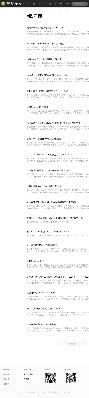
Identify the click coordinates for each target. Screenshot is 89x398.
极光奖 (61, 5)
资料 (34, 5)
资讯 (29, 5)
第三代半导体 (28, 374)
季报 (39, 5)
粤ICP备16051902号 (64, 392)
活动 (55, 5)
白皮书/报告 (47, 5)
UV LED (27, 379)
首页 (23, 5)
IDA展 (67, 5)
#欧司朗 (34, 16)
